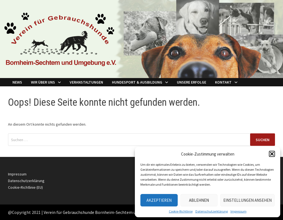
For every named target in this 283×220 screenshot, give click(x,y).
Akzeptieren (159, 200)
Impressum (238, 211)
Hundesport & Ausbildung (137, 82)
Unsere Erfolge (191, 82)
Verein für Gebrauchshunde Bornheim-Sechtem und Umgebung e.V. (106, 212)
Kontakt (223, 82)
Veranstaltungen (86, 82)
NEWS (17, 82)
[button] (272, 154)
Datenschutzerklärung (211, 211)
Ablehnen (199, 200)
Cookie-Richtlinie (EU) (25, 187)
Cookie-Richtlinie (181, 211)
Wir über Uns (43, 82)
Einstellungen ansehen (247, 200)
